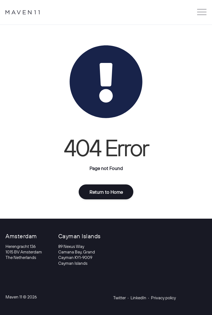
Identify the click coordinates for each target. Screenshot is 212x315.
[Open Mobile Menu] (201, 12)
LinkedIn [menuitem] (138, 298)
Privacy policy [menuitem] (163, 298)
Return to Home (106, 192)
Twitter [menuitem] (119, 298)
